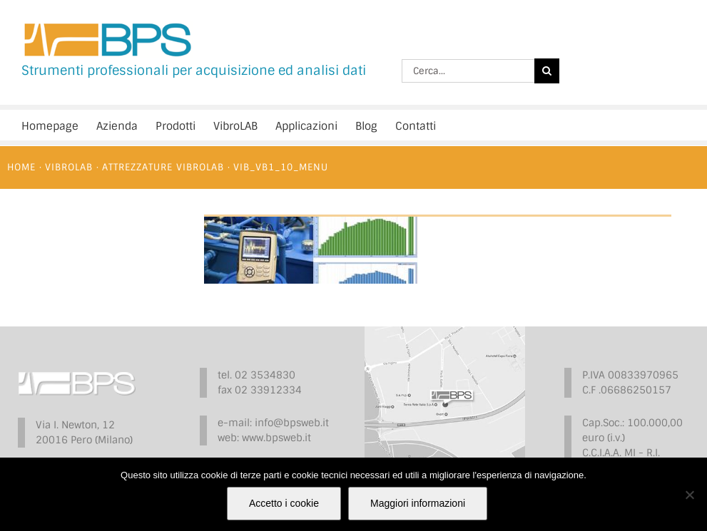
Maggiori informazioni (417, 503)
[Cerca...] (468, 71)
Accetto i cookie (284, 503)
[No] (689, 495)
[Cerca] (546, 70)
